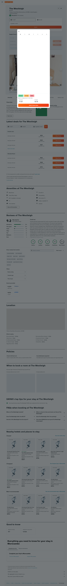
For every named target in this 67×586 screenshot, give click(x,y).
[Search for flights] (2, 6)
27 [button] (12, 44)
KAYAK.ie (8, 583)
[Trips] (2, 27)
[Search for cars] (2, 11)
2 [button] (54, 32)
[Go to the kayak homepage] (9, 2)
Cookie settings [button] (9, 180)
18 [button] (28, 38)
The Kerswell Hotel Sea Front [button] (13, 451)
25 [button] (28, 41)
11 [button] (28, 35)
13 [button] (12, 38)
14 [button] (15, 38)
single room (9, 256)
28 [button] (15, 44)
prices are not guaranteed (32, 567)
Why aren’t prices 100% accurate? (36, 576)
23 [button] (22, 41)
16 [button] (21, 38)
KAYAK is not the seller (36, 572)
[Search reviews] (43, 250)
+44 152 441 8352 (13, 13)
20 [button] (12, 41)
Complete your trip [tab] (13, 548)
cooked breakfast (10, 253)
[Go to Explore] (2, 18)
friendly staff (9, 262)
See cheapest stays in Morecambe (57, 463)
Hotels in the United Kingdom (27, 583)
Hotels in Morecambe (31, 556)
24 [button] (25, 41)
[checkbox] (13, 287)
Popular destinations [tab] (23, 548)
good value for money (17, 262)
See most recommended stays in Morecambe (55, 491)
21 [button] (15, 41)
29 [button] (18, 44)
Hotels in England (37, 583)
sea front (9, 264)
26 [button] (31, 41)
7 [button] (15, 35)
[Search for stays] (2, 8)
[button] (2, 2)
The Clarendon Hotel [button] (40, 451)
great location (22, 256)
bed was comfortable (11, 259)
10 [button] (25, 35)
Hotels (12, 583)
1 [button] (51, 32)
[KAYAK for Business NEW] (2, 23)
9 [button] (54, 35)
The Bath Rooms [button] (54, 479)
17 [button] (25, 38)
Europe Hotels (17, 583)
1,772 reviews (20, 15)
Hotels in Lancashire (45, 583)
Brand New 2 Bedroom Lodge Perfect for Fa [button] (57, 452)
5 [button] (31, 32)
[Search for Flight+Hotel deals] (2, 14)
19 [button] (31, 38)
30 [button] (22, 44)
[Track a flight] (2, 20)
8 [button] (51, 35)
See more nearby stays (60, 435)
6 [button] (12, 35)
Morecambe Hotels (53, 583)
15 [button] (18, 38)
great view (15, 256)
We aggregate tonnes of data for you (36, 574)
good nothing (19, 259)
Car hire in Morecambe (14, 556)
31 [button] (25, 44)
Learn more (37, 174)
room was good (19, 253)
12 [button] (31, 35)
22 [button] (18, 41)
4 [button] (28, 32)
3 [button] (35, 35)
